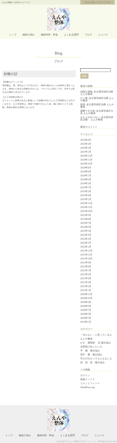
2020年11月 (86, 294)
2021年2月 (85, 286)
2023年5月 (85, 191)
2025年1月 (85, 151)
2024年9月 (85, 167)
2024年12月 (86, 155)
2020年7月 (85, 310)
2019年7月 (85, 322)
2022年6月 (85, 227)
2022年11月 (86, 207)
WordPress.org (87, 387)
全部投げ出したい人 (91, 346)
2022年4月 (85, 235)
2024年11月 (86, 159)
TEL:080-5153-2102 (97, 2)
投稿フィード (87, 379)
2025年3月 (85, 144)
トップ (12, 34)
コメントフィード (90, 383)
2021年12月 (86, 250)
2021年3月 (85, 282)
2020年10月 (86, 298)
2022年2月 (85, 242)
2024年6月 (85, 179)
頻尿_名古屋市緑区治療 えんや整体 (97, 105)
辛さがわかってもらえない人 (96, 358)
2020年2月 (85, 318)
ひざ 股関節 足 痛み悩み (95, 342)
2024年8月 (85, 171)
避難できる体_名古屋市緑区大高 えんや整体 (96, 112)
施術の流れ (29, 34)
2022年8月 (85, 219)
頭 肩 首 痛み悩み (93, 362)
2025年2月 (85, 148)
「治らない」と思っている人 (96, 334)
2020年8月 (85, 306)
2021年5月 (85, 274)
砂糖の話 (10, 74)
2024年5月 (85, 183)
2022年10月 (86, 211)
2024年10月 (86, 163)
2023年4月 (85, 195)
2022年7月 (85, 223)
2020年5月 (85, 314)
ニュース (103, 34)
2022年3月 (85, 238)
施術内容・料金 (49, 34)
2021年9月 (85, 262)
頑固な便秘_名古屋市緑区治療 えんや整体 (98, 92)
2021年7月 (85, 270)
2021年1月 (85, 290)
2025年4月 (85, 140)
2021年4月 (85, 278)
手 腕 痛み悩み (90, 350)
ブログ (88, 34)
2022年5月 (85, 231)
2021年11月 (86, 254)
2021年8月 (85, 266)
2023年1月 (85, 199)
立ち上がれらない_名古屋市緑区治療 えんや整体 (96, 118)
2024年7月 (85, 175)
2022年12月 (86, 203)
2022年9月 (85, 215)
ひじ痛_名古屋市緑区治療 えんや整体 (97, 99)
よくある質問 (71, 34)
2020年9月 (85, 302)
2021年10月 (86, 258)
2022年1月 (85, 246)
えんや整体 (86, 338)
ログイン (85, 375)
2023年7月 (85, 187)
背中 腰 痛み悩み (91, 354)
